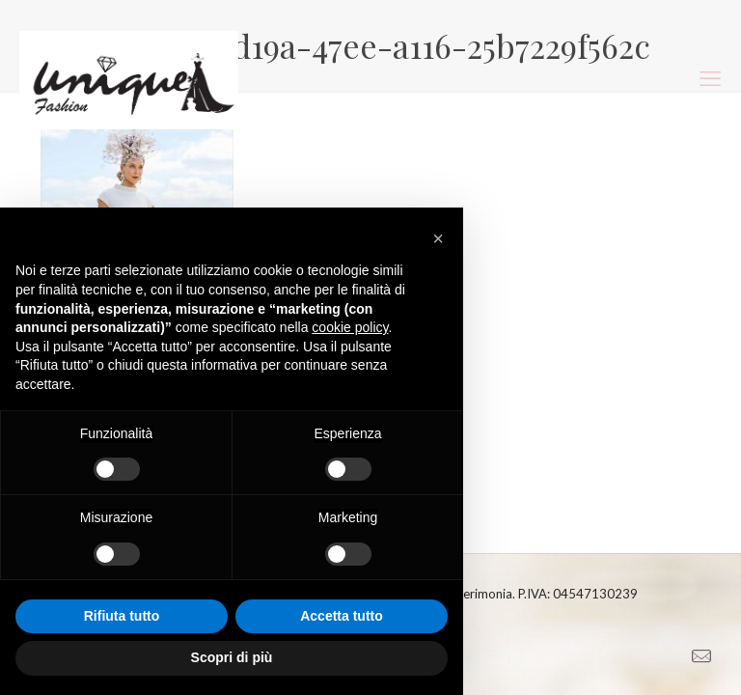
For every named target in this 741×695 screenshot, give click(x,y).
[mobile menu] (710, 78)
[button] (438, 238)
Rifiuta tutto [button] (122, 616)
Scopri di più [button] (232, 657)
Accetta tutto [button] (341, 616)
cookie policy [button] (350, 327)
